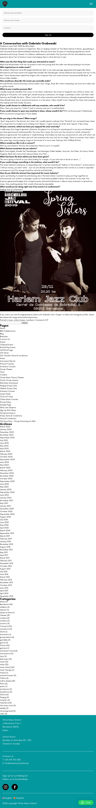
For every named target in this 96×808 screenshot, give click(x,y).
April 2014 (4, 593)
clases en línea (6, 612)
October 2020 (6, 511)
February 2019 (6, 539)
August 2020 (5, 517)
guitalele (3, 640)
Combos (3, 374)
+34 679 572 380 (12, 759)
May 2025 (4, 446)
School (3, 694)
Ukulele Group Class (8, 388)
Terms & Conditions (8, 418)
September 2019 (7, 533)
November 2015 (6, 582)
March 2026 (5, 426)
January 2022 (5, 498)
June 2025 (4, 443)
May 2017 (4, 552)
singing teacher (50, 49)
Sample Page (5, 405)
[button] (86, 802)
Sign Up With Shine (8, 410)
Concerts (4, 626)
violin (2, 713)
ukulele (3, 708)
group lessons (5, 637)
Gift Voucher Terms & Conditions (14, 355)
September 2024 (7, 459)
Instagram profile (80, 314)
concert (3, 623)
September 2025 (7, 437)
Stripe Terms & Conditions (11, 415)
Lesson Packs (5, 394)
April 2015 (4, 590)
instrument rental (7, 651)
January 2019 (5, 541)
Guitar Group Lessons (9, 380)
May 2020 (4, 525)
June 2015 (4, 588)
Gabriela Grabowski (8, 49)
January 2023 (5, 489)
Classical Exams (6, 344)
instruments (5, 653)
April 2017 (4, 555)
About (2, 328)
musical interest (6, 675)
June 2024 (4, 462)
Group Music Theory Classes (12, 377)
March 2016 (5, 577)
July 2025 (4, 440)
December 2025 (7, 432)
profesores (4, 689)
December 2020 (7, 508)
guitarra (3, 648)
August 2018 (5, 547)
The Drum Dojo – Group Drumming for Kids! (18, 421)
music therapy (6, 670)
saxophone (4, 692)
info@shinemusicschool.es (16, 763)
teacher (3, 700)
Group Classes (6, 369)
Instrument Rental (7, 361)
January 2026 (5, 429)
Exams (2, 342)
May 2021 (4, 503)
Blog (2, 333)
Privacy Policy (5, 402)
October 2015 (6, 585)
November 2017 (6, 549)
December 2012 (6, 596)
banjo (2, 601)
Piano (2, 683)
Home (2, 358)
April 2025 (4, 448)
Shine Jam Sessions (8, 407)
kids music (4, 659)
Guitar (3, 645)
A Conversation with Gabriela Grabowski (28, 43)
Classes (3, 615)
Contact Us (5, 339)
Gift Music (4, 353)
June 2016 (4, 574)
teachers (30, 320)
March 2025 (5, 451)
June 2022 (4, 495)
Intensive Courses (7, 391)
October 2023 (6, 478)
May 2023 (4, 487)
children (3, 607)
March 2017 (5, 558)
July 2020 (4, 519)
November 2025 (7, 435)
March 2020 (5, 530)
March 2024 (5, 467)
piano (2, 686)
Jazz (2, 656)
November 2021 (6, 500)
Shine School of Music (72, 49)
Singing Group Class (8, 385)
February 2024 (6, 470)
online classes (19, 320)
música (3, 672)
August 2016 (5, 569)
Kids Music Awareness (9, 383)
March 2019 (5, 536)
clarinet (3, 610)
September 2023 (7, 481)
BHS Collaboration (7, 331)
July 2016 (3, 571)
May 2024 (4, 465)
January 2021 (5, 506)
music (10, 320)
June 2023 (4, 484)
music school (5, 667)
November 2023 (6, 476)
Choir (2, 372)
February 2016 (6, 580)
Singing (3, 697)
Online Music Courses (9, 399)
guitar (2, 642)
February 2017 (6, 560)
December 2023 (7, 473)
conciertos (4, 629)
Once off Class (6, 396)
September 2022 (7, 492)
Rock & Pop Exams (7, 347)
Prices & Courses (7, 364)
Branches (4, 336)
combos (3, 618)
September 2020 (7, 514)
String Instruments (7, 413)
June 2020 (4, 522)
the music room (6, 705)
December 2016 (6, 563)
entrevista (4, 634)
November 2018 (6, 544)
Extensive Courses (7, 366)
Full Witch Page (6, 350)
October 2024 (6, 457)
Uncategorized (6, 711)
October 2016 (6, 566)
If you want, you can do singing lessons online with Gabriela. (25, 314)
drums (2, 631)
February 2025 (6, 454)
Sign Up (48, 35)
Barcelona (4, 604)
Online (2, 678)
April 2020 (4, 528)
